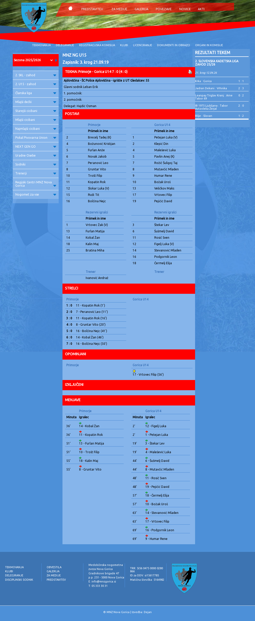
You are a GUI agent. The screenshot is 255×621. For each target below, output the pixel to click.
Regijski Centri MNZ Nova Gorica (35, 184)
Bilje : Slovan (203, 115)
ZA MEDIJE (119, 9)
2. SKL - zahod (35, 75)
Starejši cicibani (35, 110)
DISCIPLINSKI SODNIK (19, 579)
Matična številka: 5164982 (147, 579)
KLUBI (124, 45)
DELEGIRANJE (65, 45)
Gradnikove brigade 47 (103, 573)
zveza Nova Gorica (100, 569)
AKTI (201, 9)
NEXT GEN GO (35, 146)
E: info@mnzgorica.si (102, 581)
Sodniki (35, 164)
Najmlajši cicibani (35, 128)
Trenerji (35, 173)
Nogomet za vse (35, 194)
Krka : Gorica (203, 81)
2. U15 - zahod (35, 84)
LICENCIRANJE (142, 45)
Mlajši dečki (35, 102)
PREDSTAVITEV (92, 9)
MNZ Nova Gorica (118, 612)
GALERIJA (141, 9)
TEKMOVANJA (41, 45)
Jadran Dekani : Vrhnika (211, 88)
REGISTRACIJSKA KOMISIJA (97, 45)
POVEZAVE (164, 9)
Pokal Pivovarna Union (35, 137)
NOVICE (185, 9)
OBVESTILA (54, 567)
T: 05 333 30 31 (98, 585)
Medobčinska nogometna (105, 564)
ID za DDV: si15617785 (144, 575)
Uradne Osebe (35, 155)
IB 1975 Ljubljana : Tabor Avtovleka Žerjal (211, 107)
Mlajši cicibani (35, 119)
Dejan (148, 612)
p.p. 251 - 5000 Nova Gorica (106, 577)
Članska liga (35, 93)
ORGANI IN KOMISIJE (209, 45)
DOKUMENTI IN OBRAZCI (173, 45)
